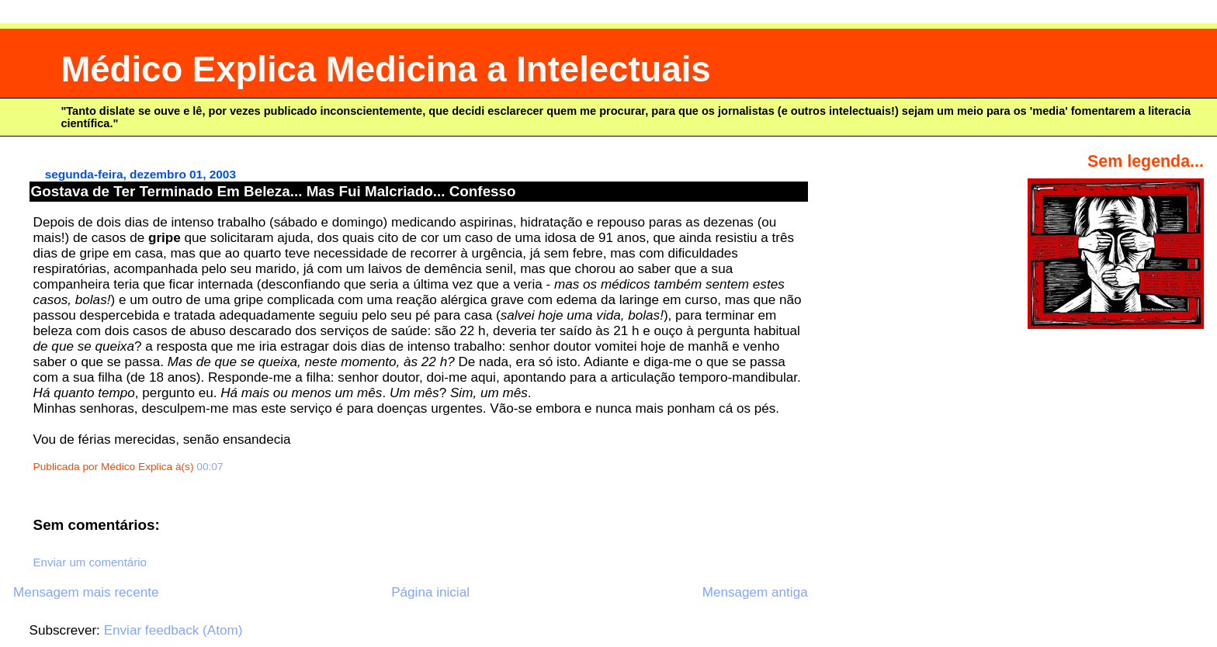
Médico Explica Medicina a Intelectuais (385, 69)
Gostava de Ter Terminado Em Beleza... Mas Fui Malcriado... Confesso (273, 191)
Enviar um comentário (90, 562)
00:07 (209, 466)
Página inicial (430, 592)
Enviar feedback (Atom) (173, 630)
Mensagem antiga (755, 592)
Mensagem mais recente (85, 592)
